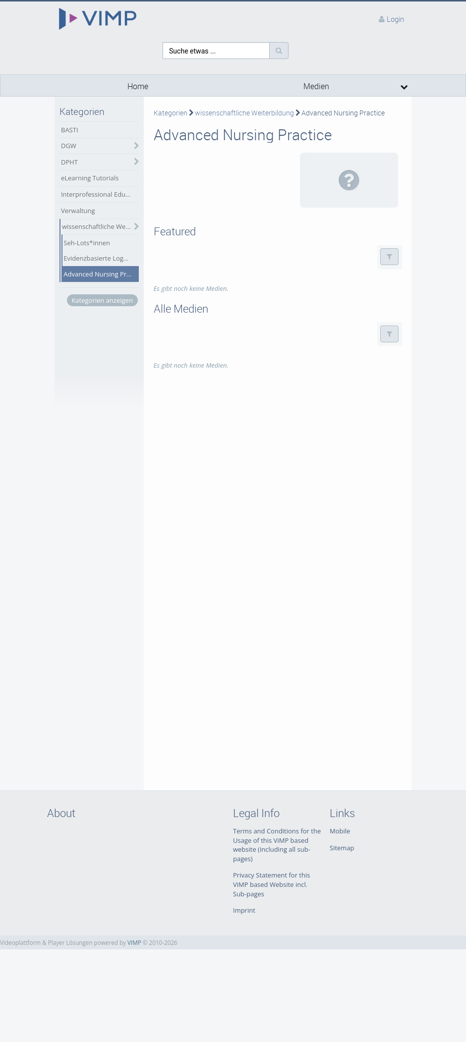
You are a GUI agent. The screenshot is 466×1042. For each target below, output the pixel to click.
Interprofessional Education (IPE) (100, 194)
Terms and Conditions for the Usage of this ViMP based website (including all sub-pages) (277, 844)
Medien (316, 86)
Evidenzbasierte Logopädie (100, 258)
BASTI (69, 129)
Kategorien (170, 112)
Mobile (340, 830)
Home (137, 86)
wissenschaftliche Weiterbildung (100, 226)
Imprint (244, 910)
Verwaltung (78, 210)
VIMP (134, 942)
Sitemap (342, 847)
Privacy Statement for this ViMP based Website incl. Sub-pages (271, 884)
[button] (389, 256)
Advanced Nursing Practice (100, 274)
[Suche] (279, 50)
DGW (68, 145)
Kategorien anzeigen (101, 300)
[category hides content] (134, 146)
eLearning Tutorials (89, 177)
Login (395, 19)
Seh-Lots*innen (86, 242)
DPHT (69, 162)
